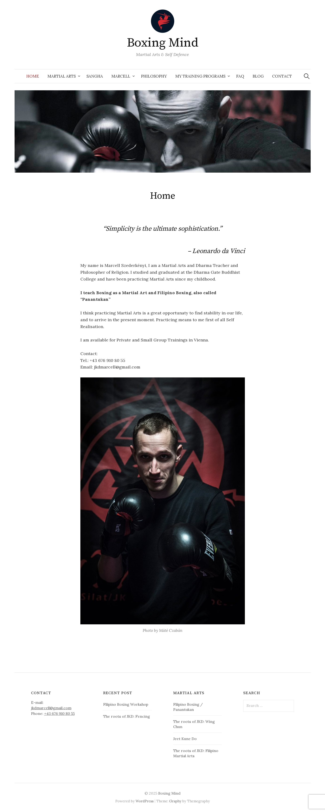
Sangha (94, 76)
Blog (258, 76)
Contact (282, 76)
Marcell (120, 76)
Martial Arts (61, 76)
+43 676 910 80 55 (59, 713)
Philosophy (154, 76)
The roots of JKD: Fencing (126, 716)
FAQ (240, 76)
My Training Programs (200, 76)
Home (32, 76)
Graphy (175, 801)
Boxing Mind (162, 43)
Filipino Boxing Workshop (125, 704)
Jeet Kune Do (185, 738)
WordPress (145, 801)
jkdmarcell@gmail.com (51, 707)
